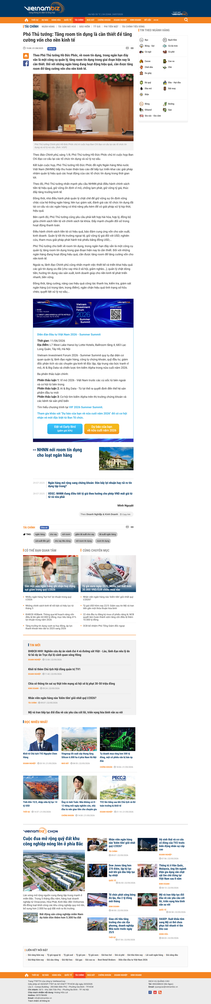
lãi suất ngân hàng (107, 534)
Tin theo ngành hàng (155, 30)
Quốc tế (112, 880)
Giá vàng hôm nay (36, 955)
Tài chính (31, 26)
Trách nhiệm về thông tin (39, 1001)
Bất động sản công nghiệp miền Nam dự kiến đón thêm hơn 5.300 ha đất (61, 916)
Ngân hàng (48, 26)
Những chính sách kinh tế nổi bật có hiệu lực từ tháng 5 (50, 607)
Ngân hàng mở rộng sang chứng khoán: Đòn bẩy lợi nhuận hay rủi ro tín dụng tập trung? (90, 484)
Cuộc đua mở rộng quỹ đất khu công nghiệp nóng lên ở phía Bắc (53, 841)
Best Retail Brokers (107, 960)
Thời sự (26, 812)
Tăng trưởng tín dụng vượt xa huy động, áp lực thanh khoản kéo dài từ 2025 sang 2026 (49, 627)
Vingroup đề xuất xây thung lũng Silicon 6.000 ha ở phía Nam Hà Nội (78, 755)
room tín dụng (103, 540)
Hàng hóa (163, 934)
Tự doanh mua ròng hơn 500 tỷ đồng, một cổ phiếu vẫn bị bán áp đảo (116, 757)
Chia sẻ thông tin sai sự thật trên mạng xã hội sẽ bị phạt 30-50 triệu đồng (71, 683)
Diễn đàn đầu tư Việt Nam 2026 (133, 960)
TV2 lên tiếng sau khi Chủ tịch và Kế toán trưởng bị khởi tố (118, 804)
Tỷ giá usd (68, 955)
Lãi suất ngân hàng (154, 955)
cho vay (53, 534)
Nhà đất (65, 763)
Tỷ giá (96, 26)
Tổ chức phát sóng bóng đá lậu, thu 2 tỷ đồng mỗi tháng (122, 898)
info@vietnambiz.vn (43, 998)
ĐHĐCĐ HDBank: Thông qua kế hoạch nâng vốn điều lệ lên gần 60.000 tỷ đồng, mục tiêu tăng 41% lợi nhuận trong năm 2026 (51, 617)
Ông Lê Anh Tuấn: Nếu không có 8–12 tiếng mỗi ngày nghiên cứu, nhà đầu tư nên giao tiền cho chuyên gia (79, 806)
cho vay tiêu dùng (63, 540)
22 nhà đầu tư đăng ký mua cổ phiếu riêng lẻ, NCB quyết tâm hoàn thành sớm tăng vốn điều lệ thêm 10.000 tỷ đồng (108, 617)
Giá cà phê (119, 955)
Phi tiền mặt (111, 26)
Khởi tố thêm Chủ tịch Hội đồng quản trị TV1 (54, 669)
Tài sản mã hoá (67, 26)
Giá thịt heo (67, 960)
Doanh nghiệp (34, 659)
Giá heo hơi (106, 955)
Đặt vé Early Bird (65, 428)
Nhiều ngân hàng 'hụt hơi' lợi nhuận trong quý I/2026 (48, 598)
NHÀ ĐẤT (90, 20)
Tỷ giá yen (80, 955)
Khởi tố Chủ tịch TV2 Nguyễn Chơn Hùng (40, 755)
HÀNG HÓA (56, 20)
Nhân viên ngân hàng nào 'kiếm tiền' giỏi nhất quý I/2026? (108, 598)
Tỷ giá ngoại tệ (54, 955)
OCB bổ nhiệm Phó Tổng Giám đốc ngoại (104, 626)
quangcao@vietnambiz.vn (166, 987)
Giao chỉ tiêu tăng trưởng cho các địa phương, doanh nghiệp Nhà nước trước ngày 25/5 (121, 925)
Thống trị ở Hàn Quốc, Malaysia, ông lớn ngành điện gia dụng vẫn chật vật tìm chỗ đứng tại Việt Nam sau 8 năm (172, 872)
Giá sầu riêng (53, 960)
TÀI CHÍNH (79, 20)
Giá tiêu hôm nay (135, 955)
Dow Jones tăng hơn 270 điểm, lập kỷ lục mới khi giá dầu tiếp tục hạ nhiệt (122, 870)
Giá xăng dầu (172, 955)
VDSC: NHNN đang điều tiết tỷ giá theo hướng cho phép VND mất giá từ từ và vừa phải (90, 495)
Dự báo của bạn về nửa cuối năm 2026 (101, 428)
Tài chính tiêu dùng (133, 26)
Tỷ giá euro (93, 955)
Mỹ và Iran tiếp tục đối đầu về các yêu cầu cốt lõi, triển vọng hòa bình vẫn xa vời (75, 712)
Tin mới (35, 645)
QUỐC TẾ (67, 20)
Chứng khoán (106, 767)
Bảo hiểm (84, 26)
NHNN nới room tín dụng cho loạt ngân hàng (59, 452)
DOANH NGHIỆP (120, 20)
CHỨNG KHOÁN (104, 20)
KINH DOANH (135, 20)
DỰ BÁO (45, 20)
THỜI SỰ (34, 20)
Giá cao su (90, 960)
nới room (66, 534)
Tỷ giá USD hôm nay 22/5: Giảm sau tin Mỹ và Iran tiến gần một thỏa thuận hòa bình (108, 607)
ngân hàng (40, 534)
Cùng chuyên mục (96, 550)
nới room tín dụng (83, 540)
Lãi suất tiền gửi (42, 540)
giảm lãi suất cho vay (84, 534)
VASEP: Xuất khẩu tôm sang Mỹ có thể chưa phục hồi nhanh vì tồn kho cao (171, 924)
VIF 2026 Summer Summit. (86, 407)
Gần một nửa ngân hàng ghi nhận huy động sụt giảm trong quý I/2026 (50, 587)
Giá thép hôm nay (36, 960)
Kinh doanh (33, 688)
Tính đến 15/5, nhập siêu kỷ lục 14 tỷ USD (40, 804)
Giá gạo (78, 960)
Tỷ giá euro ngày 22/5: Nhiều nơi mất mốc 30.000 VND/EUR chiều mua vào (107, 587)
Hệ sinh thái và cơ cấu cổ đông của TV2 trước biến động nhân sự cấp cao (172, 844)
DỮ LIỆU (147, 20)
